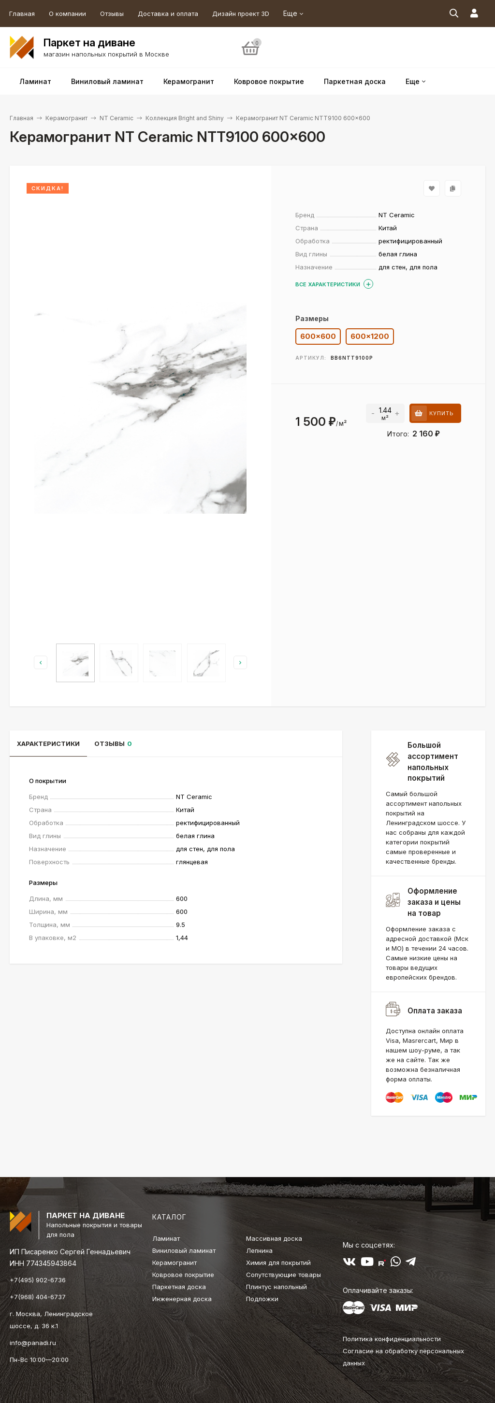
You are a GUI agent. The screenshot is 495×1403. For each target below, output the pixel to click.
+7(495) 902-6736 (38, 1280)
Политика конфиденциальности (392, 1339)
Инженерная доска (182, 1299)
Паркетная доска (179, 1287)
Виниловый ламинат (184, 1250)
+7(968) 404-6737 (38, 1297)
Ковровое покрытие (183, 1274)
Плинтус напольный (276, 1287)
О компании (67, 13)
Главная (22, 13)
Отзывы (112, 13)
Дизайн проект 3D (240, 13)
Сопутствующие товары (283, 1274)
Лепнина (259, 1250)
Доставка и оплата (168, 13)
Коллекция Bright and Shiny (185, 118)
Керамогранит (66, 118)
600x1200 (369, 336)
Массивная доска (274, 1238)
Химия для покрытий (278, 1262)
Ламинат (166, 1238)
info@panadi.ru (33, 1343)
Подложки (262, 1299)
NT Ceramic (116, 118)
